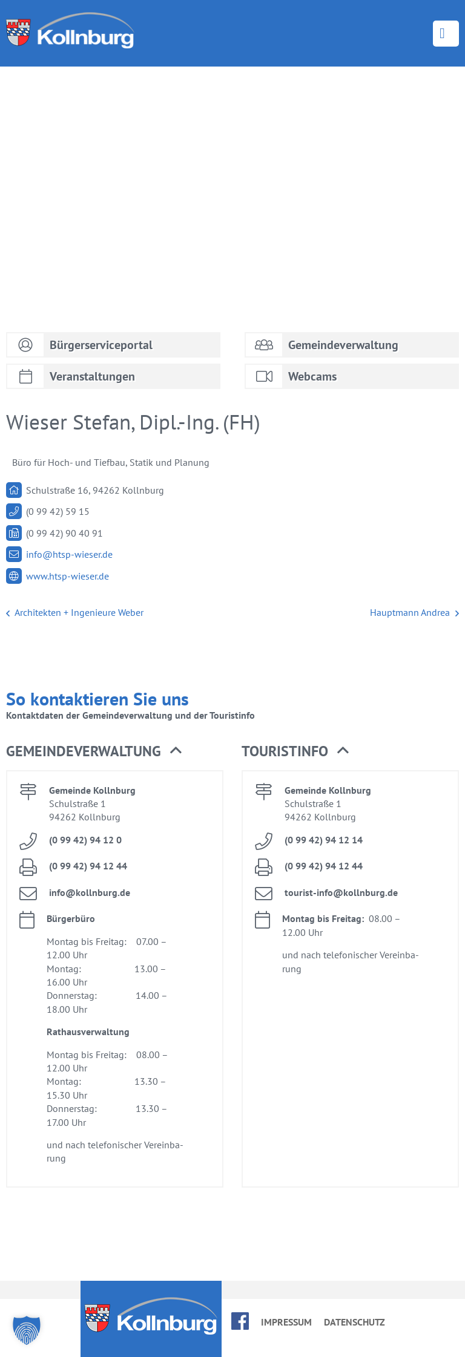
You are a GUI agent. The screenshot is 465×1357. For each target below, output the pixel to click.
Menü (446, 34)
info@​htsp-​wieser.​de (69, 554)
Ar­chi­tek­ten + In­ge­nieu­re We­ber (74, 613)
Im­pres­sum (286, 1322)
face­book (240, 1321)
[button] (26, 1330)
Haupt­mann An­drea (414, 613)
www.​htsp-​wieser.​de (67, 576)
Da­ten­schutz (354, 1322)
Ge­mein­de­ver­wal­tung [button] (94, 751)
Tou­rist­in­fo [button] (295, 751)
